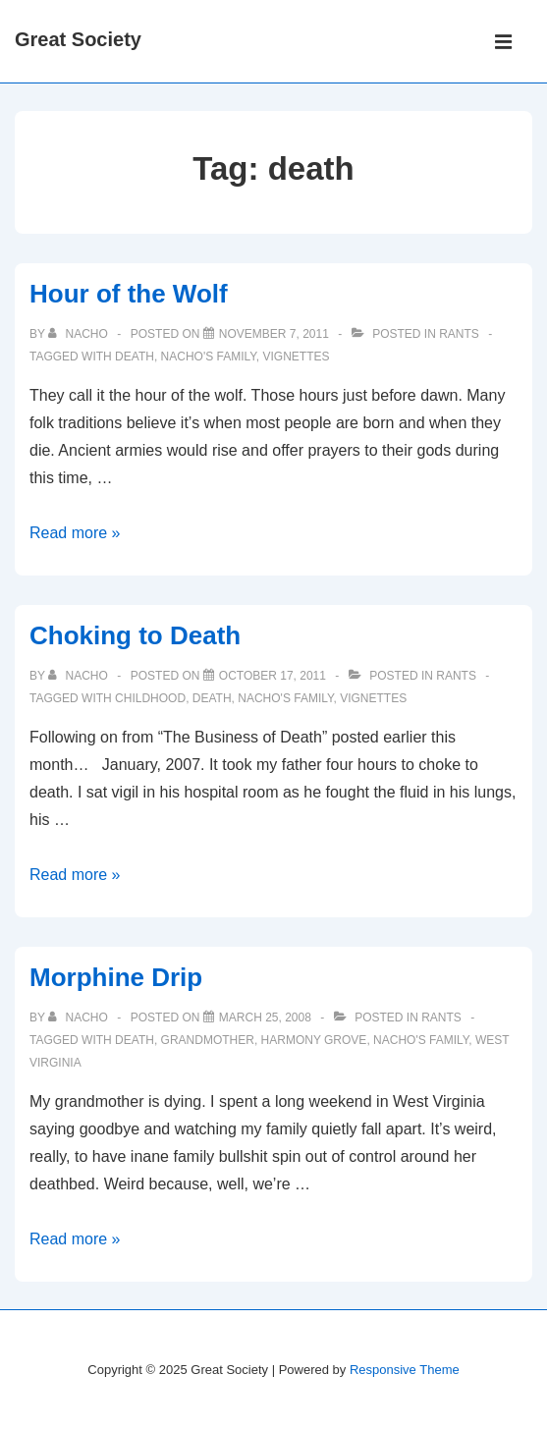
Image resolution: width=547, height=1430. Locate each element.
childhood (150, 698)
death (134, 356)
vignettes (295, 356)
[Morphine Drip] (265, 1017)
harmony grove (314, 1040)
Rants (459, 334)
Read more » (75, 532)
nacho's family (208, 356)
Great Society (78, 39)
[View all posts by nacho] (79, 334)
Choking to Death (135, 635)
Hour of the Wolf (128, 293)
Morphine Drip (115, 977)
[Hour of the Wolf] (274, 334)
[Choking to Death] (272, 676)
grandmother (207, 1040)
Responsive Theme (405, 1369)
